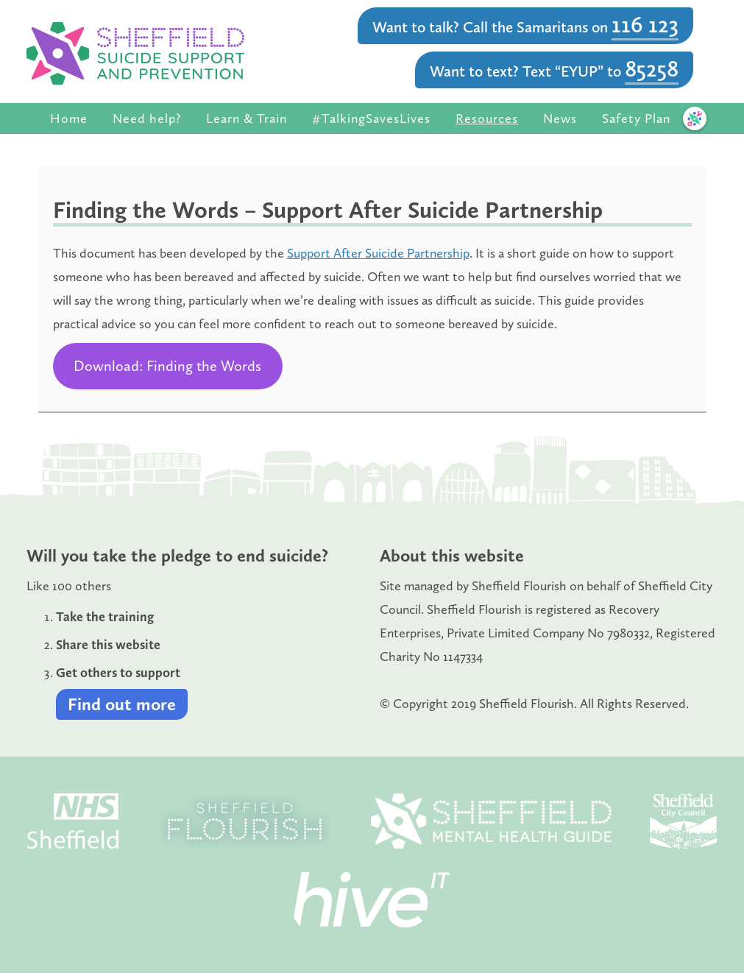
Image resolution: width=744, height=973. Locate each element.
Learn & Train (246, 118)
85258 (652, 68)
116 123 (645, 24)
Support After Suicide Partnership (378, 253)
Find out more (122, 704)
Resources (487, 118)
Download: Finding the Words (167, 366)
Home (69, 118)
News (560, 118)
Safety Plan (636, 118)
